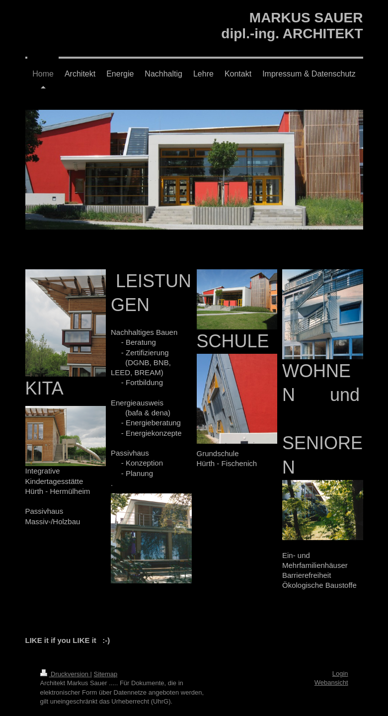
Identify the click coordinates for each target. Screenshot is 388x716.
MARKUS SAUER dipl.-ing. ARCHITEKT (292, 25)
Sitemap (106, 674)
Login (340, 673)
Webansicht (331, 682)
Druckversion (65, 674)
